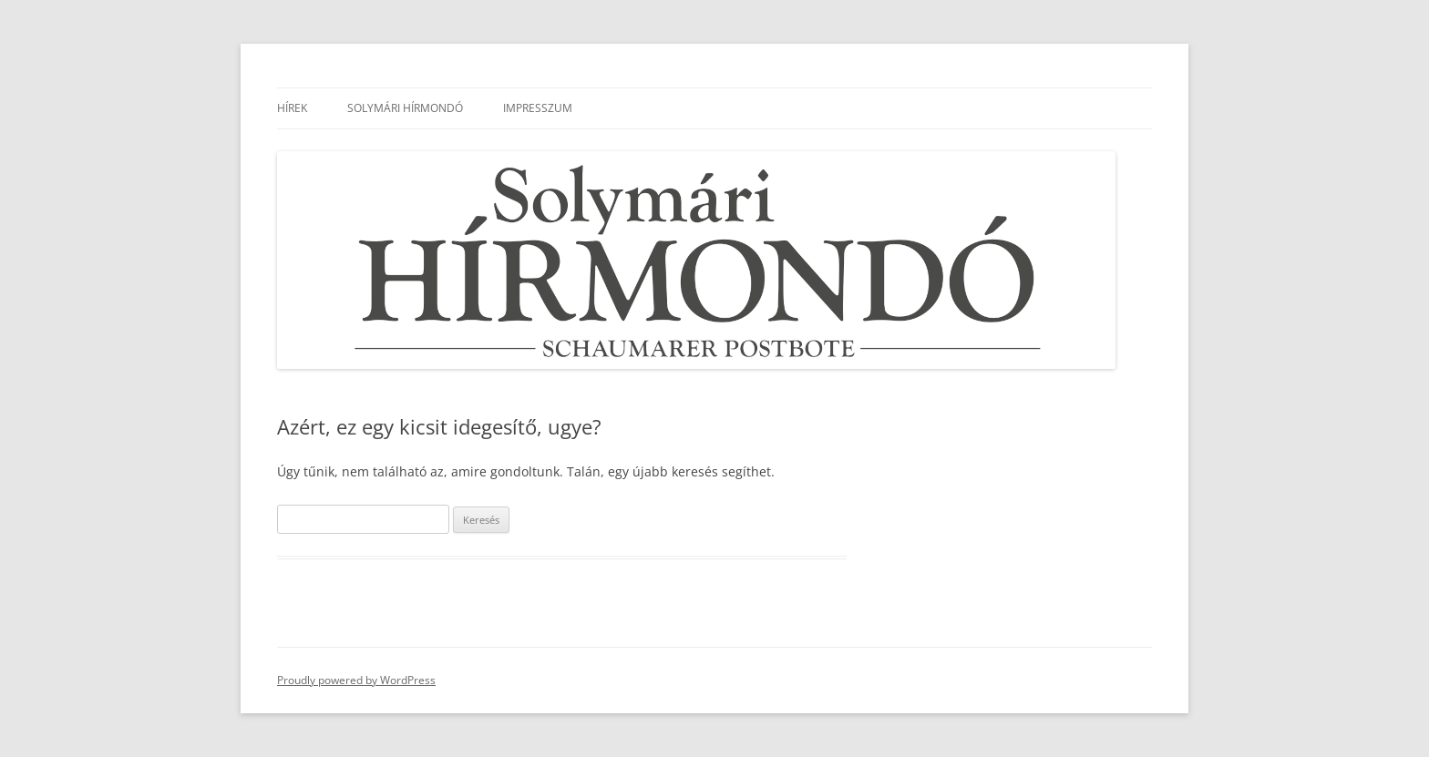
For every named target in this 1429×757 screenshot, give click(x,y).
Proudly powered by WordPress (356, 680)
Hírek (292, 108)
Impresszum (537, 108)
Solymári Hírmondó (405, 108)
